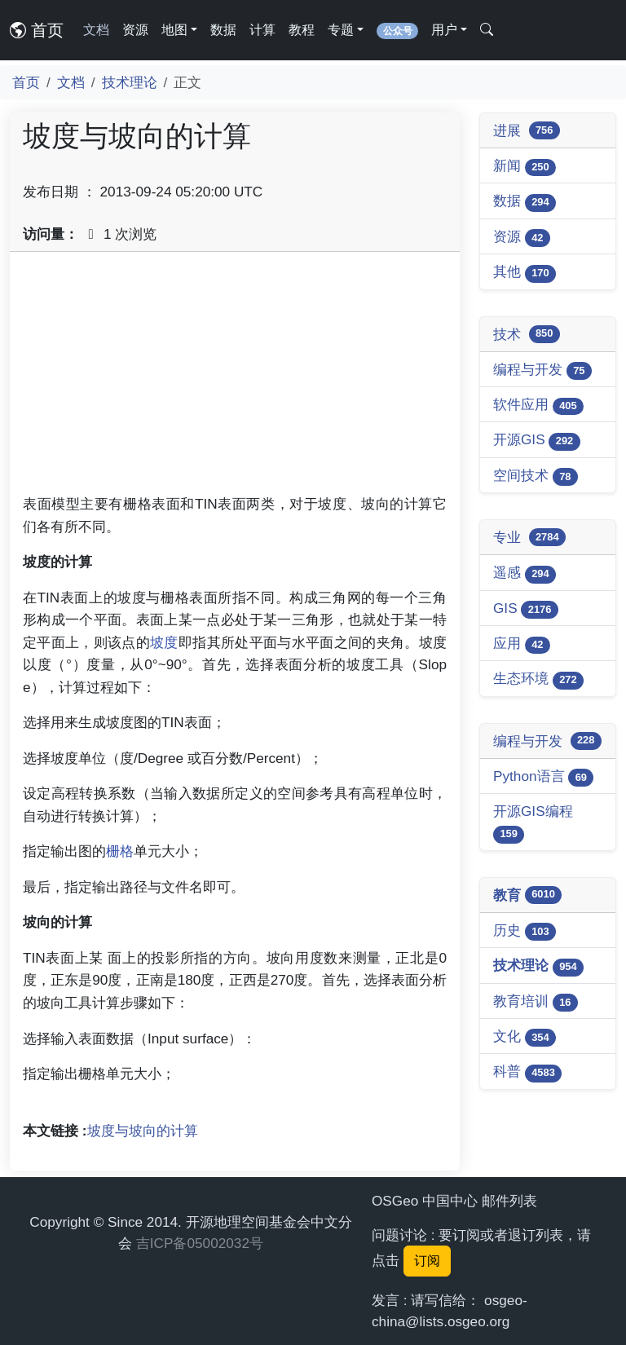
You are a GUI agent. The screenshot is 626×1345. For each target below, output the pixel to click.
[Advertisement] (235, 379)
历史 (524, 931)
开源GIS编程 (533, 823)
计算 (262, 30)
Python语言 (543, 777)
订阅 (427, 1261)
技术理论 (129, 82)
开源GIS (536, 440)
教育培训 (535, 1002)
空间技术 (535, 476)
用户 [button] (444, 30)
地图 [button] (174, 30)
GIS (525, 609)
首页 (37, 30)
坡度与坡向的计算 (142, 1130)
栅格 (120, 851)
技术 (526, 334)
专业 (529, 537)
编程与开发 (542, 370)
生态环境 (538, 679)
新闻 (524, 166)
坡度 (164, 642)
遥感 (524, 573)
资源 (135, 30)
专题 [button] (341, 30)
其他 (524, 272)
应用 (521, 644)
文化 (524, 1037)
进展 (526, 130)
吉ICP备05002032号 (199, 1243)
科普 (527, 1072)
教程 (302, 30)
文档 (96, 30)
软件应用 (538, 405)
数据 (223, 30)
